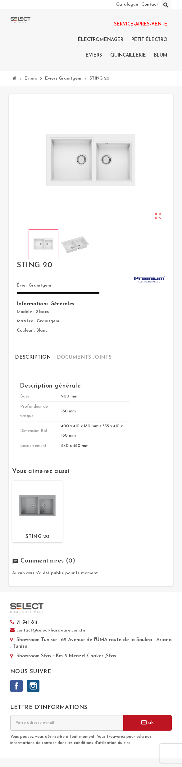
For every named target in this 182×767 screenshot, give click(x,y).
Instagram (33, 686)
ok (147, 722)
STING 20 (37, 536)
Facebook (16, 686)
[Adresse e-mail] (66, 723)
